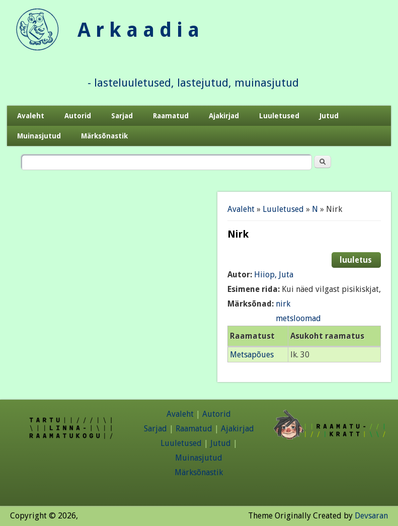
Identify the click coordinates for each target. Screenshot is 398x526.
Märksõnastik (104, 136)
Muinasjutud (39, 136)
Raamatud (171, 116)
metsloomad (298, 318)
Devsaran (371, 515)
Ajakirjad (224, 116)
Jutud (329, 116)
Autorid (77, 116)
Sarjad (122, 116)
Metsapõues (252, 354)
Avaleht (30, 116)
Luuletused (279, 116)
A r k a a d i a (138, 30)
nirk (283, 304)
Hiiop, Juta (273, 274)
